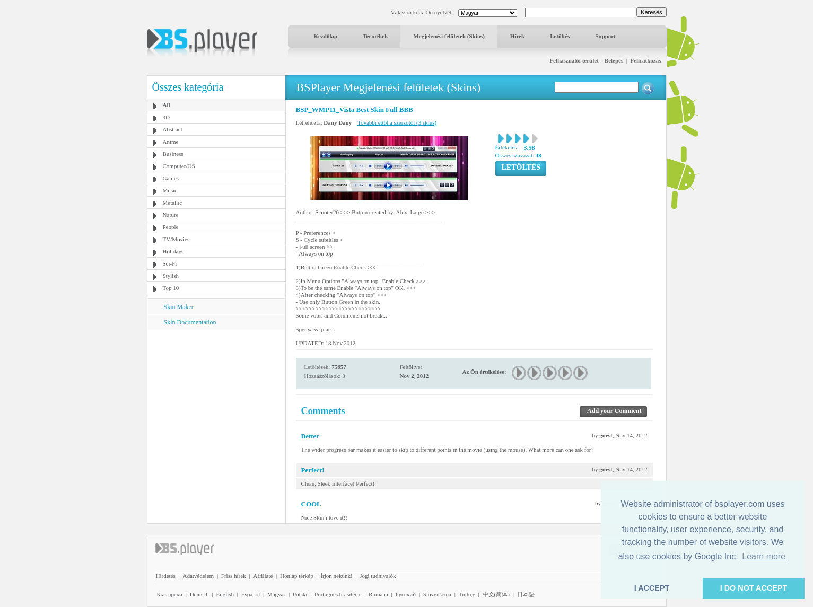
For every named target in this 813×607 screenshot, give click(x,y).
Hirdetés (166, 576)
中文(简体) (496, 594)
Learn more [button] (763, 556)
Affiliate (263, 576)
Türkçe (467, 594)
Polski (300, 594)
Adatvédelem (198, 576)
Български (170, 594)
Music (170, 190)
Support (605, 36)
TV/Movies (176, 239)
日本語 (526, 594)
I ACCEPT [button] (652, 588)
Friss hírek (233, 576)
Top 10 (171, 288)
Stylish (171, 275)
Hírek (517, 36)
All (166, 105)
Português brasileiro (337, 594)
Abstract (172, 129)
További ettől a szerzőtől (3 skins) (396, 122)
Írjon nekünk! (336, 576)
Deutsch (199, 594)
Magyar (276, 594)
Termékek (375, 36)
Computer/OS (179, 166)
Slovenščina (437, 594)
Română (378, 594)
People (171, 227)
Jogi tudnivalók (378, 576)
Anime (171, 141)
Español (250, 594)
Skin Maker (179, 307)
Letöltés (560, 36)
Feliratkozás (645, 60)
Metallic (172, 202)
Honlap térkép (296, 576)
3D (166, 117)
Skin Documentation (190, 322)
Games (171, 178)
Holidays (173, 251)
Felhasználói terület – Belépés (586, 60)
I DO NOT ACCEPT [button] (754, 588)
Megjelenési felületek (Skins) (448, 36)
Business (173, 154)
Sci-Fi (170, 263)
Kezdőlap (326, 36)
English (225, 594)
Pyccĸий (405, 594)
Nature (171, 215)
